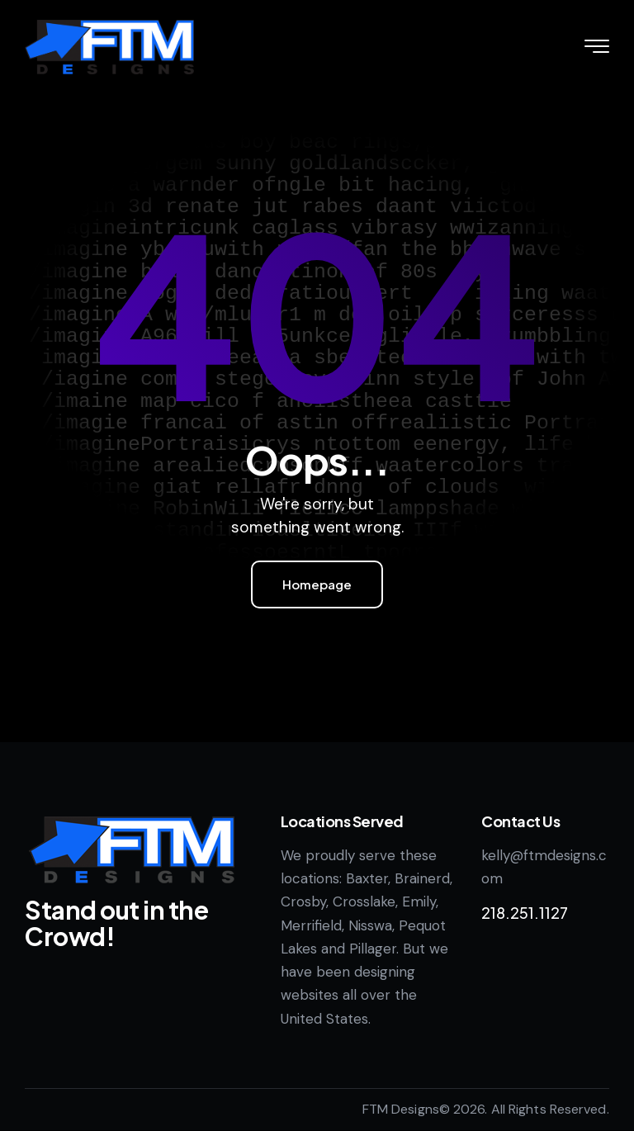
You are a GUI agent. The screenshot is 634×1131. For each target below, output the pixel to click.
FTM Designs (400, 1109)
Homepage (317, 584)
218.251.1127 (524, 912)
